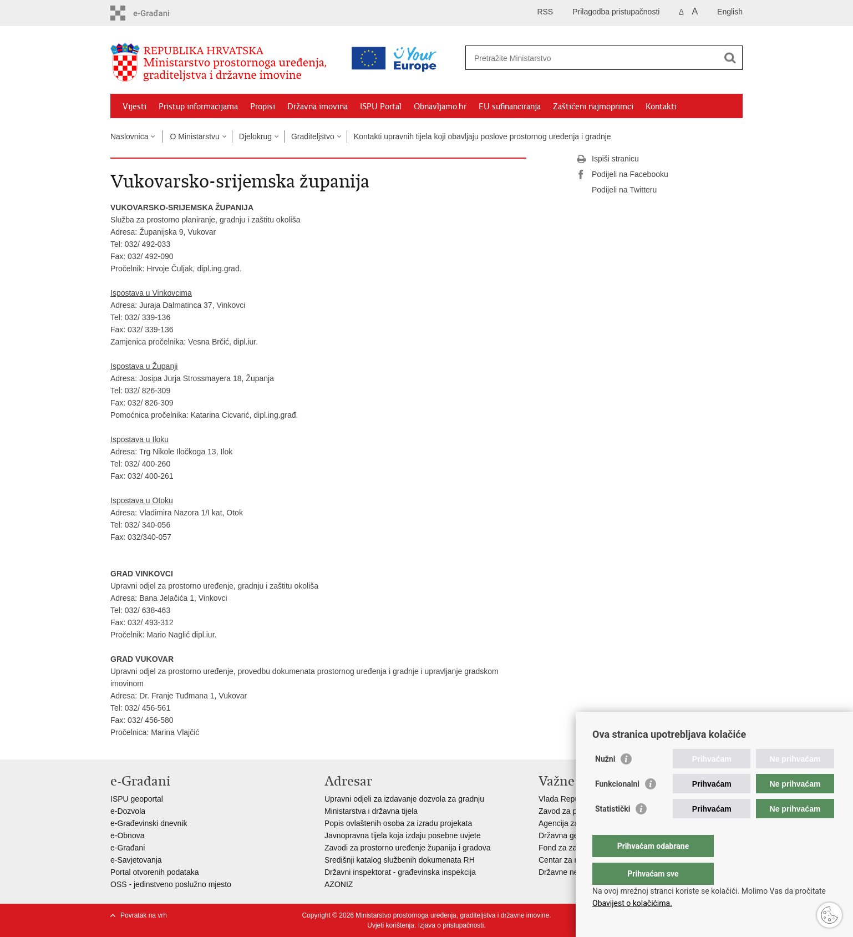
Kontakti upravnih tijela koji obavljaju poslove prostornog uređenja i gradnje (482, 136)
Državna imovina (317, 107)
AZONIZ (338, 884)
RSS (545, 11)
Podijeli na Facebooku (622, 175)
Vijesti (134, 107)
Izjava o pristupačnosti (451, 925)
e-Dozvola (127, 811)
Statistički (612, 831)
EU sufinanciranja (510, 107)
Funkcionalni (617, 806)
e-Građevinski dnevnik (148, 823)
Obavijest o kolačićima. (632, 903)
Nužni (605, 781)
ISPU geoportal (136, 798)
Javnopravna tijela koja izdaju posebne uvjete (402, 835)
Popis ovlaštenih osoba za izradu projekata (398, 823)
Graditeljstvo (312, 136)
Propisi (262, 107)
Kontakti (661, 107)
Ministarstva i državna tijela (371, 811)
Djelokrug (255, 136)
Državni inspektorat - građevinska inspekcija (400, 872)
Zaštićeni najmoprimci (593, 107)
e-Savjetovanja (136, 859)
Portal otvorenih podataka (154, 872)
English (730, 11)
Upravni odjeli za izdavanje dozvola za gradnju (404, 798)
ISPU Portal (381, 107)
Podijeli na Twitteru (616, 190)
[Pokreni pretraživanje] (729, 58)
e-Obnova (127, 835)
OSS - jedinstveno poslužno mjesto (170, 884)
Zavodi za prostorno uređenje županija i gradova (407, 847)
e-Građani (127, 847)
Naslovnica (129, 136)
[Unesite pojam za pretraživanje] (556, 58)
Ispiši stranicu (607, 159)
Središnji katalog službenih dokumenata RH (399, 859)
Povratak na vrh (143, 915)
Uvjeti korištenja (390, 925)
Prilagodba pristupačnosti (615, 11)
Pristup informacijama (198, 107)
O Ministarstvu (194, 136)
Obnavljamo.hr (440, 107)
